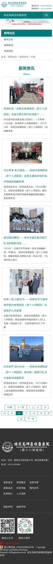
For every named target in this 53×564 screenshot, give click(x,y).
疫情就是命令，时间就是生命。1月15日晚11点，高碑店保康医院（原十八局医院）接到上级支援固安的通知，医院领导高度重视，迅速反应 (26, 389)
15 (12, 413)
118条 (9, 407)
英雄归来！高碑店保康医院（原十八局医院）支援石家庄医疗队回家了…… (25, 111)
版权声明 (21, 507)
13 (45, 407)
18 (34, 413)
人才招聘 (21, 493)
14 (4, 413)
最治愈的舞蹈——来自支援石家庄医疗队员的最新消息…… (25, 240)
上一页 (20, 407)
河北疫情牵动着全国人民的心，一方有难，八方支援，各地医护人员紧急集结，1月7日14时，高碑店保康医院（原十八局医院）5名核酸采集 (26, 125)
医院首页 (8, 482)
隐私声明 (8, 507)
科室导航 (21, 488)
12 (38, 407)
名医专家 (34, 482)
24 (21, 419)
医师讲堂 (8, 51)
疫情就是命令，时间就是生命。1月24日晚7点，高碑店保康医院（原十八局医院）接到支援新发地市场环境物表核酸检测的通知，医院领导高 (25, 192)
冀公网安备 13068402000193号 (17, 547)
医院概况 (21, 482)
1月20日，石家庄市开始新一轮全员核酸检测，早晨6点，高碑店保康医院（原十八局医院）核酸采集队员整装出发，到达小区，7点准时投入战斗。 (26, 254)
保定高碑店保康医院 (15, 15)
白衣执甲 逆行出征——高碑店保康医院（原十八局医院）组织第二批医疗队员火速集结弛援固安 (26, 372)
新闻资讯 (8, 45)
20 (48, 413)
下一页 (30, 419)
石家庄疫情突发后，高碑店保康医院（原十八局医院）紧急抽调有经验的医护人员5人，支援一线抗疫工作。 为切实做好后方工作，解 (26, 321)
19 (41, 413)
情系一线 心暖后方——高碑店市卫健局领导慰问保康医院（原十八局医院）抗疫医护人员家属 (26, 305)
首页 (3, 57)
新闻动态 (8, 488)
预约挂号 (34, 488)
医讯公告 (8, 39)
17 (26, 413)
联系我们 (8, 493)
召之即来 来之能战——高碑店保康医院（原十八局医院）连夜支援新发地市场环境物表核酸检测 (26, 176)
